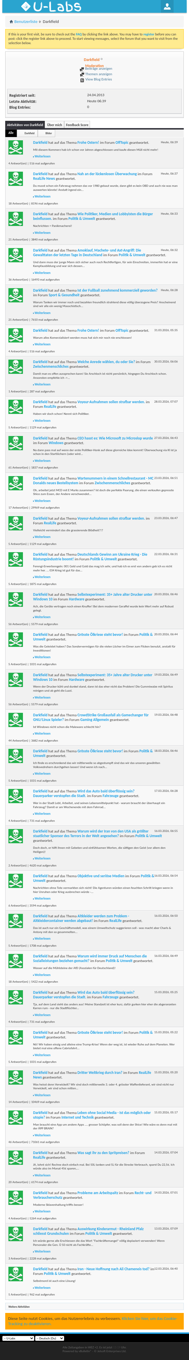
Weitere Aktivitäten (19, 1306)
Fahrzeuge (111, 796)
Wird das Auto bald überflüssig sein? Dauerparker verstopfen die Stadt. (83, 793)
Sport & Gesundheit (64, 295)
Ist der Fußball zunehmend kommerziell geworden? (118, 290)
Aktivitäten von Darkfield (25, 125)
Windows (56, 443)
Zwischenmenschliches (51, 366)
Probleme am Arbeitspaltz (98, 1193)
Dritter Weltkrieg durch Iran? (100, 1072)
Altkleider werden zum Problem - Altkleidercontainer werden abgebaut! (81, 918)
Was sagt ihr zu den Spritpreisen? (103, 1153)
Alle (11, 133)
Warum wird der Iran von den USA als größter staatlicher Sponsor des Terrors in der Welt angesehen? (91, 833)
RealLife (50, 406)
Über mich (54, 125)
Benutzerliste (26, 21)
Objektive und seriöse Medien (101, 876)
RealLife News (44, 178)
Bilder (49, 133)
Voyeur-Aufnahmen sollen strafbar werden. (111, 402)
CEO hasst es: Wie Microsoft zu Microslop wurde (115, 438)
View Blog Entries (96, 79)
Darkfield (30, 133)
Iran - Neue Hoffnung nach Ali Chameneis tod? (114, 1269)
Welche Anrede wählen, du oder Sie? (106, 362)
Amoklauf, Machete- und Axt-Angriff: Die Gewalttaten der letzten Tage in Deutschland (87, 252)
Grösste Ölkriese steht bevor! (100, 634)
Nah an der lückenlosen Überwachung (107, 174)
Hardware (76, 599)
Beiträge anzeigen (96, 68)
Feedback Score (77, 125)
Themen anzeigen (96, 74)
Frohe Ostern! (88, 142)
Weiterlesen (43, 156)
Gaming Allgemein (94, 719)
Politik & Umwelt (82, 218)
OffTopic (122, 142)
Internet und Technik (78, 1117)
